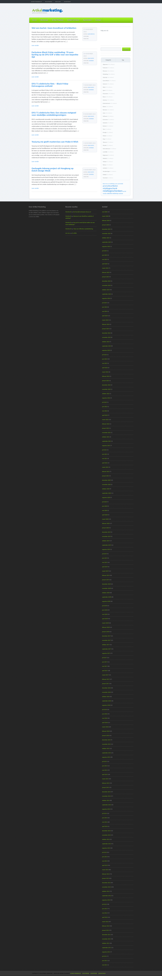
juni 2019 (104, 558)
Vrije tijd (108, 77)
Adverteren (67, 1)
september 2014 (106, 805)
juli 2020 (104, 502)
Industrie (108, 123)
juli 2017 (104, 657)
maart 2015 (105, 779)
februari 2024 (106, 324)
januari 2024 (105, 328)
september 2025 (106, 242)
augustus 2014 (106, 809)
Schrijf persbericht (36, 1)
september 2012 (106, 895)
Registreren (48, 1)
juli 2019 (104, 554)
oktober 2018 (105, 592)
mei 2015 (104, 770)
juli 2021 (104, 450)
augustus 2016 (106, 705)
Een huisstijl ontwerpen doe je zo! (82, 212)
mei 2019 (104, 562)
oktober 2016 (105, 696)
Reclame (108, 110)
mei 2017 (104, 666)
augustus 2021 (106, 445)
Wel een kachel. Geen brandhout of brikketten (54, 28)
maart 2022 (105, 419)
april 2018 (105, 618)
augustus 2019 (106, 549)
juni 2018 (104, 610)
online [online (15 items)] (116, 183)
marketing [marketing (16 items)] (111, 183)
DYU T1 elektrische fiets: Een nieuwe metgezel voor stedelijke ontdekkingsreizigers (54, 113)
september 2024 (106, 294)
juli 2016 (104, 709)
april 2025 (105, 264)
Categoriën (108, 60)
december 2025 (106, 229)
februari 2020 (106, 523)
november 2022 (106, 389)
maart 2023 (105, 372)
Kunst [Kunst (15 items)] (107, 183)
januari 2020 (105, 528)
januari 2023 (105, 380)
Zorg (107, 139)
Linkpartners (102, 973)
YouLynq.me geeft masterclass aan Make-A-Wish (55, 141)
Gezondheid (109, 80)
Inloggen (58, 1)
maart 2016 (105, 727)
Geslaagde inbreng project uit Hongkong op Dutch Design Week (52, 169)
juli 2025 (104, 251)
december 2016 (106, 688)
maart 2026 (105, 216)
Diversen (91, 60)
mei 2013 (104, 861)
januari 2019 (105, 579)
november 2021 (106, 432)
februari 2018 (106, 627)
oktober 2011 (105, 943)
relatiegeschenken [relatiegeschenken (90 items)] (113, 190)
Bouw (108, 97)
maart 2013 (105, 869)
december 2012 (106, 882)
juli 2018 (104, 605)
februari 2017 (106, 679)
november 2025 (106, 233)
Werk (107, 87)
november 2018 (106, 588)
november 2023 (106, 337)
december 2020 (106, 480)
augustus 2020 (106, 497)
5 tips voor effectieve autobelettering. (83, 229)
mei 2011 (104, 965)
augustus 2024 (106, 298)
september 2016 (106, 701)
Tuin (107, 129)
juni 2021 (104, 454)
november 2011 (106, 939)
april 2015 (105, 774)
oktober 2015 (105, 748)
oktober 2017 (105, 644)
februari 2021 (106, 471)
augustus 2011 (106, 952)
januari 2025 (105, 277)
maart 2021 (105, 467)
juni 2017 (104, 662)
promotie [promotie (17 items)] (120, 183)
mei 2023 (104, 363)
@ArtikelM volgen (102, 34)
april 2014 (105, 826)
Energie (108, 132)
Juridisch (108, 168)
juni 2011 (104, 960)
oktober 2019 (105, 541)
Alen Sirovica (91, 34)
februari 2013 (106, 874)
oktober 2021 (105, 437)
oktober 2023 (105, 341)
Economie (108, 119)
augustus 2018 (106, 601)
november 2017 (106, 640)
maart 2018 (105, 623)
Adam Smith (91, 58)
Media (107, 135)
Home (34, 20)
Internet (108, 84)
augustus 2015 (106, 757)
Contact (98, 20)
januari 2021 (105, 476)
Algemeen (109, 64)
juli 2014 (104, 813)
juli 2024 (104, 303)
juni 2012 (104, 908)
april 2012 (105, 917)
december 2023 (106, 333)
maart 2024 (105, 320)
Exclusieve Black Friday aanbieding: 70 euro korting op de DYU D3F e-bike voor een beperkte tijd (55, 54)
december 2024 (106, 281)
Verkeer (108, 161)
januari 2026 (105, 225)
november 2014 (106, 796)
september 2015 (106, 753)
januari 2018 (105, 631)
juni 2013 (104, 856)
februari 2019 (106, 575)
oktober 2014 (105, 800)
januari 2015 (105, 787)
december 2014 (106, 792)
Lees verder (35, 45)
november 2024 (106, 285)
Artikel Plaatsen (57, 20)
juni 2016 (104, 714)
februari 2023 (106, 376)
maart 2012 (105, 921)
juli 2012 (104, 904)
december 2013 (106, 831)
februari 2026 (106, 220)
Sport (107, 90)
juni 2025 (104, 255)
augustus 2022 (106, 398)
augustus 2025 (106, 246)
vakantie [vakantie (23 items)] (109, 193)
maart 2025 (105, 268)
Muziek (108, 145)
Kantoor (108, 126)
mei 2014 (104, 822)
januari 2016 (105, 735)
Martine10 (68, 212)
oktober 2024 (105, 290)
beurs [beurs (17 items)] (104, 183)
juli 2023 (104, 354)
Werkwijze (44, 20)
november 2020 (106, 484)
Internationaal (109, 148)
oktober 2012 (105, 891)
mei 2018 (104, 614)
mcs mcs (67, 233)
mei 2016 (104, 718)
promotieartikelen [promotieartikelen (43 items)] (110, 186)
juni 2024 (104, 307)
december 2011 (106, 934)
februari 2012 (106, 926)
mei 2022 (104, 411)
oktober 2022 (105, 393)
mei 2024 (104, 311)
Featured (108, 67)
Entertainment (110, 103)
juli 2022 (104, 402)
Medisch (108, 158)
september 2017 (106, 649)
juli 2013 (104, 852)
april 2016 (105, 722)
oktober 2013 (105, 839)
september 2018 (106, 597)
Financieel (109, 93)
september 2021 (106, 441)
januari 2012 (105, 930)
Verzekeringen (109, 171)
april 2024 (105, 315)
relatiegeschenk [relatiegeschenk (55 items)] (110, 188)
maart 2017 (105, 675)
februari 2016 (106, 731)
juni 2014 (104, 818)
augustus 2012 (106, 900)
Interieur (108, 100)
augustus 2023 (106, 350)
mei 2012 (104, 913)
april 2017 (105, 670)
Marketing (109, 74)
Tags (123, 60)
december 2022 (106, 385)
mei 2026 (104, 212)
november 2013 (106, 835)
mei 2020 (104, 510)
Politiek (108, 174)
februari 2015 (106, 783)
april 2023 (105, 367)
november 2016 (106, 692)
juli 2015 (104, 761)
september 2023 (106, 346)
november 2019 (106, 536)
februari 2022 (106, 424)
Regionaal (108, 155)
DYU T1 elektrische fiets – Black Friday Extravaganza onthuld (50, 84)
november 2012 (106, 887)
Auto (107, 113)
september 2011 (106, 947)
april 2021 (105, 463)
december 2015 (106, 740)
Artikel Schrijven (73, 20)
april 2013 (105, 865)
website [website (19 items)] (121, 193)
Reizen (108, 106)
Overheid (108, 178)
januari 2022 (105, 428)
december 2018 (106, 584)
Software (108, 116)
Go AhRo (74, 233)
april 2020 (105, 515)
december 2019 (106, 532)
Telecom (108, 142)
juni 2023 (104, 359)
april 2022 (105, 415)
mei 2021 (104, 458)
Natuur (108, 165)
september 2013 (106, 843)
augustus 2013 (106, 848)
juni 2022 (104, 406)
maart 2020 (105, 519)
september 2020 (106, 493)
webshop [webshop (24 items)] (115, 193)
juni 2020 (104, 506)
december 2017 (106, 636)
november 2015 (106, 744)
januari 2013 (105, 878)
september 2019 (106, 545)
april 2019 (105, 567)
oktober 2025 (105, 238)
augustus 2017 (106, 653)
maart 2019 (105, 571)
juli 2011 (104, 956)
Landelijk (108, 152)
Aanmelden (87, 20)
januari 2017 (105, 683)
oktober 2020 (105, 489)
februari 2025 (106, 272)
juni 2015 (104, 766)
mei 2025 (104, 259)
